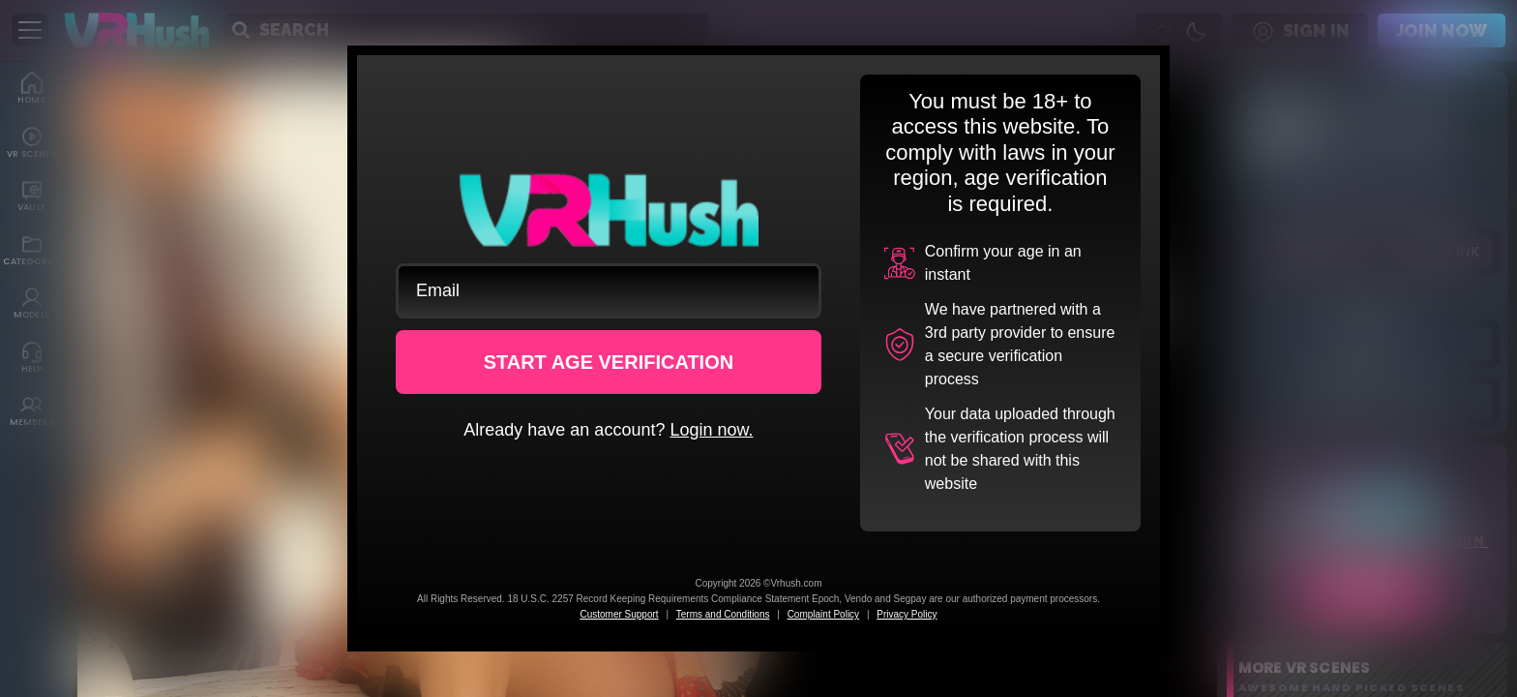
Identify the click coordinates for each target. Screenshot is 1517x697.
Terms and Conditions (723, 614)
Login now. (711, 429)
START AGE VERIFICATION (609, 362)
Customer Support (619, 614)
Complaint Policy (823, 614)
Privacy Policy (907, 614)
